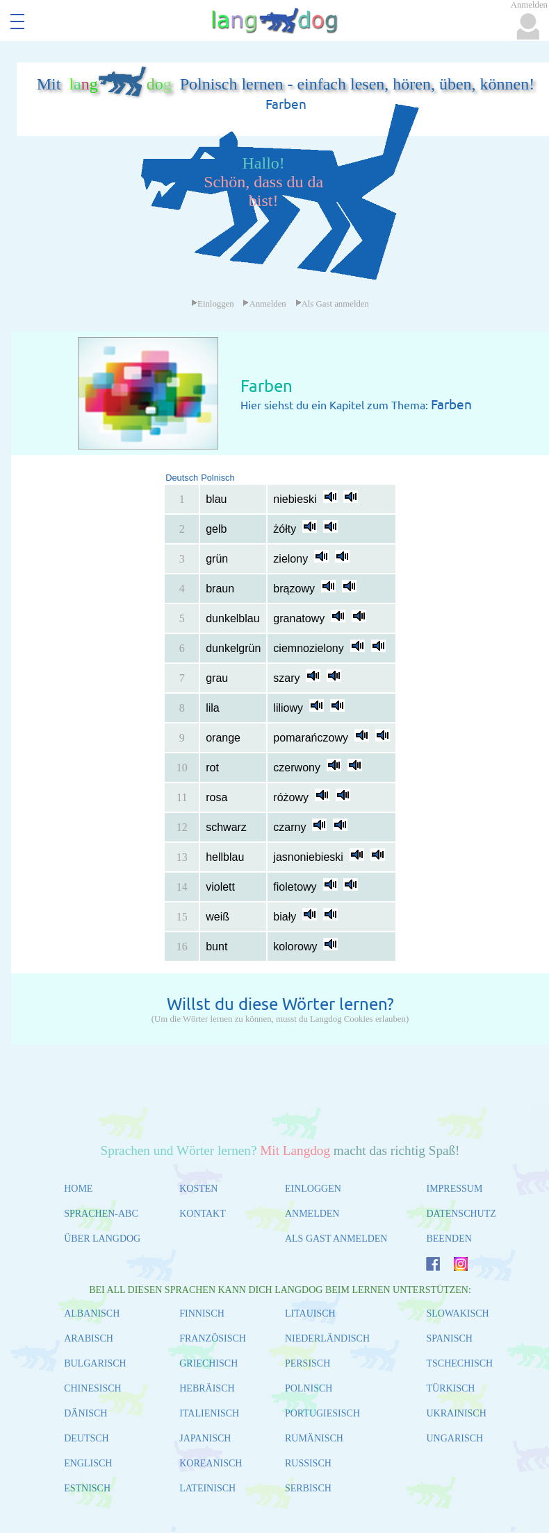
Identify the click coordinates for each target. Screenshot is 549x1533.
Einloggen (212, 304)
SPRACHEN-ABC (101, 1213)
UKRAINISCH (456, 1413)
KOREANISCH (210, 1463)
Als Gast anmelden (332, 304)
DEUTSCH (86, 1438)
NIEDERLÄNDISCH (327, 1338)
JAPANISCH (205, 1438)
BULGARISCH (95, 1363)
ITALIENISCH (209, 1413)
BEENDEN (448, 1238)
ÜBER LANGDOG (102, 1238)
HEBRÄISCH (206, 1388)
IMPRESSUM (454, 1188)
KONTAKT (202, 1213)
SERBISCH (308, 1488)
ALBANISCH (92, 1313)
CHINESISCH (92, 1388)
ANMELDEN (312, 1213)
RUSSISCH (308, 1463)
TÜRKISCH (450, 1388)
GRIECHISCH (208, 1363)
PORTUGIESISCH (322, 1413)
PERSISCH (307, 1363)
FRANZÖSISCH (212, 1338)
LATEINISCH (207, 1488)
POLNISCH (308, 1388)
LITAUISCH (310, 1313)
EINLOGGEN (313, 1188)
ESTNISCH (87, 1488)
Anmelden (264, 304)
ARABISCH (88, 1338)
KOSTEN (198, 1188)
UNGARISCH (454, 1438)
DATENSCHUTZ (460, 1213)
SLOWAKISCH (457, 1313)
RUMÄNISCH (314, 1438)
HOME (78, 1188)
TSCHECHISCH (459, 1363)
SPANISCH (449, 1338)
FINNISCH (201, 1313)
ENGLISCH (88, 1463)
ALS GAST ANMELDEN (336, 1238)
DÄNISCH (85, 1413)
